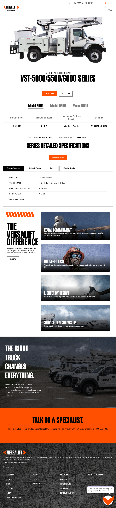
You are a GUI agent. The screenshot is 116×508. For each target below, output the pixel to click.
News (8, 484)
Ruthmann (64, 475)
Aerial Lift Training (13, 498)
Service (35, 475)
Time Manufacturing (95, 475)
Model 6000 (80, 106)
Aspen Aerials (65, 484)
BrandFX (63, 479)
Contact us (10, 475)
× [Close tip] (111, 489)
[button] (109, 9)
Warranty (36, 484)
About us (9, 489)
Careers (9, 479)
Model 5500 (58, 106)
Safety (8, 493)
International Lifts (67, 493)
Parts (35, 479)
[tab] (13, 168)
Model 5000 (36, 106)
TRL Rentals (64, 489)
